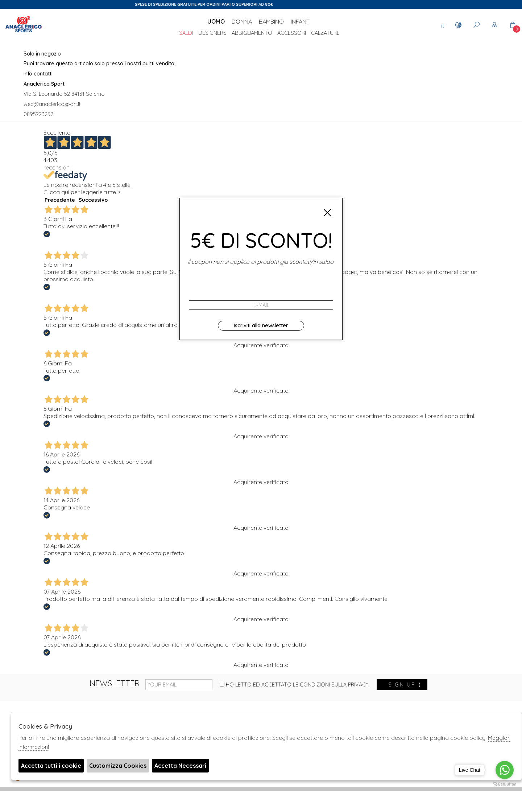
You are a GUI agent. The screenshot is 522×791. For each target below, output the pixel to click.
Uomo (216, 21)
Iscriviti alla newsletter (261, 325)
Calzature (325, 33)
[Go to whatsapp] (505, 770)
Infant (300, 21)
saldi (186, 33)
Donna (242, 21)
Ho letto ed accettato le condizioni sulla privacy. (294, 684)
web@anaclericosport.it (52, 104)
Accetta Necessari (180, 765)
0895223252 (38, 114)
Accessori (291, 33)
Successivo (93, 200)
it (442, 25)
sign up (405, 684)
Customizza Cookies (117, 765)
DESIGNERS (212, 33)
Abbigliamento (252, 33)
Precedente (60, 200)
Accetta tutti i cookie (51, 765)
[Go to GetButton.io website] (504, 784)
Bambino (271, 21)
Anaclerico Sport (23, 32)
